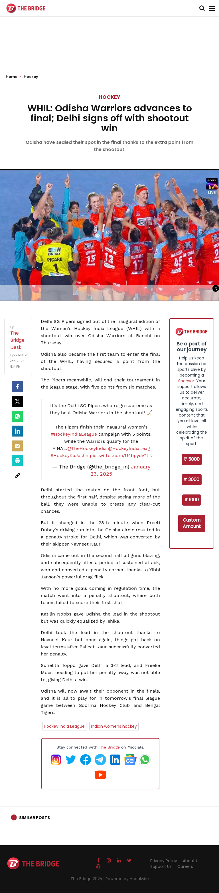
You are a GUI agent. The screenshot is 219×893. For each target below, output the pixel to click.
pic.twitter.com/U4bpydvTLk (121, 455)
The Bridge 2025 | (88, 879)
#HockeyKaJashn (69, 455)
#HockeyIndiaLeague (74, 434)
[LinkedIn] (17, 431)
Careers (185, 866)
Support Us (161, 866)
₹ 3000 (191, 479)
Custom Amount (192, 523)
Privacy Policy (163, 861)
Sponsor (186, 381)
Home (13, 76)
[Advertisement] (109, 51)
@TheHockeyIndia (87, 448)
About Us (191, 861)
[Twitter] (17, 401)
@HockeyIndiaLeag (129, 448)
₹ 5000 (192, 459)
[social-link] (17, 475)
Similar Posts (34, 817)
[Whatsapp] (17, 416)
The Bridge (109, 747)
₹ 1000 (191, 499)
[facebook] (17, 386)
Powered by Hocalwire (127, 879)
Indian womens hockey (114, 726)
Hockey (109, 96)
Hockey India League (64, 726)
